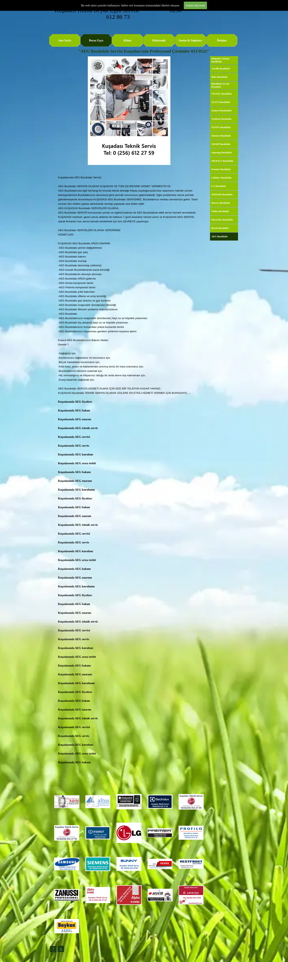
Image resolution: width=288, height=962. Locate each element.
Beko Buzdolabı (219, 77)
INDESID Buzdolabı (221, 194)
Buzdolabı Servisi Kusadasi (220, 85)
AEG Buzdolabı (219, 236)
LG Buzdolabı (218, 186)
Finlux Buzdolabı (220, 211)
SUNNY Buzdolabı (221, 127)
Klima (127, 40)
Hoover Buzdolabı (220, 203)
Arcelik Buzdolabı (220, 68)
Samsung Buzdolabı (221, 152)
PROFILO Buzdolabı (222, 161)
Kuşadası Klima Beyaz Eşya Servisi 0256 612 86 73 (119, 13)
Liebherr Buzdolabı (221, 177)
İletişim (221, 40)
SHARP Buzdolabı (220, 144)
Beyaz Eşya (96, 40)
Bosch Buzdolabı (220, 228)
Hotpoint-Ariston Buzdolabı (220, 60)
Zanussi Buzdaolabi (221, 110)
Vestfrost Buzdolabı (221, 119)
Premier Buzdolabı (221, 169)
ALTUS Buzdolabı (220, 102)
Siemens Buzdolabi (221, 135)
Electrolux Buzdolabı (222, 219)
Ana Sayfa (64, 40)
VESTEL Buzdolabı (221, 93)
